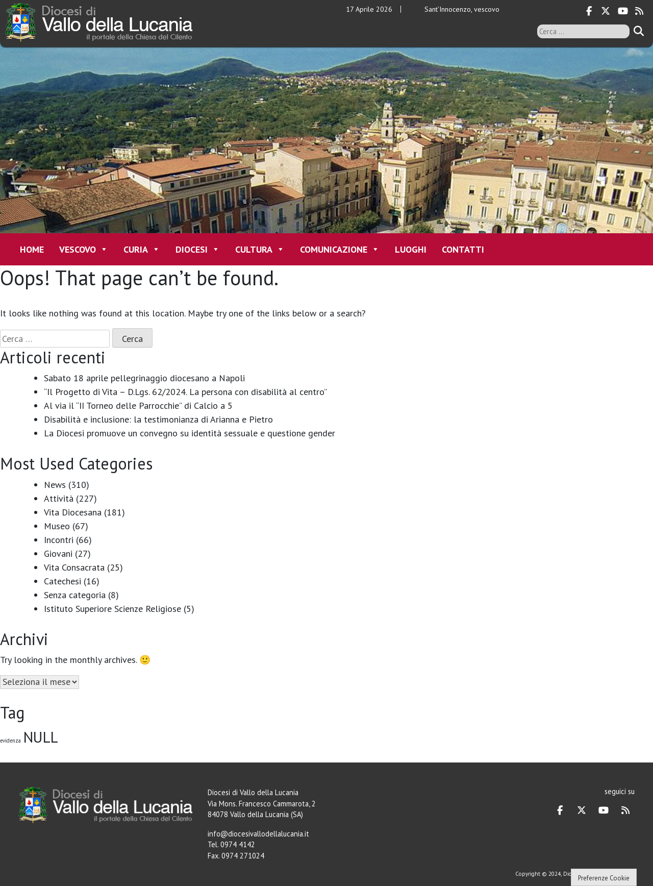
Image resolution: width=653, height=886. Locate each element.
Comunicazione (340, 249)
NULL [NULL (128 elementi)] (40, 737)
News (55, 484)
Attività (58, 498)
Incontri (58, 540)
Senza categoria (75, 595)
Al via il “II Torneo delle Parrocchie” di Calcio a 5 (138, 405)
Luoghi (410, 249)
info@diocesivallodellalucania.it (258, 834)
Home (32, 249)
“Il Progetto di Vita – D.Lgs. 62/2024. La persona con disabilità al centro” (185, 392)
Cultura (260, 249)
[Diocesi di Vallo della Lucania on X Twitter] (605, 11)
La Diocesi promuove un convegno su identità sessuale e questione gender (189, 433)
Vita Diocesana (73, 512)
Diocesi (197, 249)
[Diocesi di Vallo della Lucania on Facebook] (589, 11)
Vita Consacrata (74, 567)
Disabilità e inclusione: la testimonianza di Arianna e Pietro (158, 419)
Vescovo (83, 249)
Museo (57, 526)
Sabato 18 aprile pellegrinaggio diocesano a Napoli (144, 378)
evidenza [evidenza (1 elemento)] (10, 740)
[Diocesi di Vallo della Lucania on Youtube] (622, 11)
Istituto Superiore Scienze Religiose (112, 608)
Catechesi (62, 581)
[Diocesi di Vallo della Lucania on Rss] (639, 11)
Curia (141, 249)
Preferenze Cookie (604, 878)
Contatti (463, 249)
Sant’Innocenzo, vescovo (461, 9)
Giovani (58, 553)
